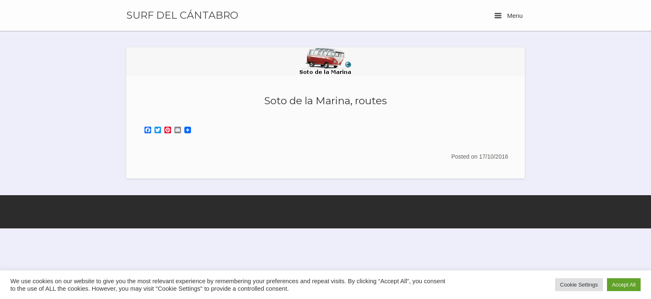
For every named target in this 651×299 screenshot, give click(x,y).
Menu (508, 15)
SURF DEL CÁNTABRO (182, 15)
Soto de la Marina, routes (325, 100)
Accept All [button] (624, 285)
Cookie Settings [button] (579, 285)
